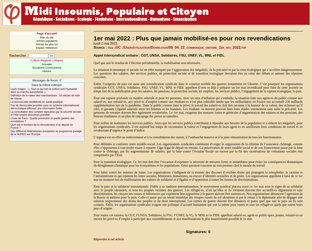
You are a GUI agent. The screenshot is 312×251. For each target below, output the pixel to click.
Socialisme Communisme (46, 67)
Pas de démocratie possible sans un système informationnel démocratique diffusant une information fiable (44, 107)
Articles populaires (46, 40)
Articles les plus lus (47, 44)
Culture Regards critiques (46, 60)
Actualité (47, 64)
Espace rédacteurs (47, 47)
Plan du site (47, 37)
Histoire (46, 71)
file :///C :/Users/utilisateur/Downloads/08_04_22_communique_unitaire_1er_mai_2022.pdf (177, 47)
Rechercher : (18, 55)
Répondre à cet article (109, 239)
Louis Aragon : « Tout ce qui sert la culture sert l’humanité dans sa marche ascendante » (43, 90)
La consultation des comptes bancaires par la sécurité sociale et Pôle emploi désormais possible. (45, 113)
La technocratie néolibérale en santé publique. (36, 101)
